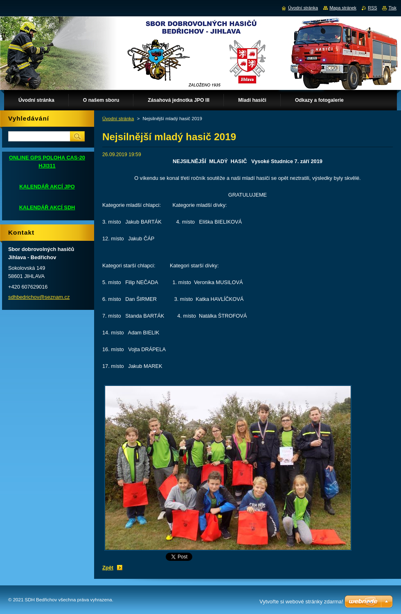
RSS (372, 7)
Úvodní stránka (118, 118)
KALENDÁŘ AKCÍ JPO (46, 187)
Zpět (107, 568)
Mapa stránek (342, 7)
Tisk (392, 7)
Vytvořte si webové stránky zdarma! (301, 601)
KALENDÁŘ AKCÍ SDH (47, 207)
